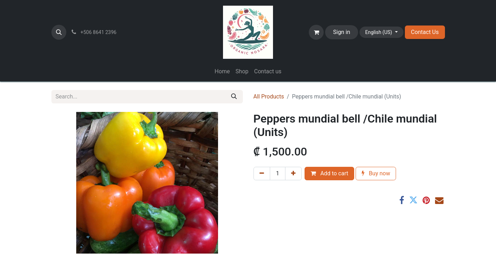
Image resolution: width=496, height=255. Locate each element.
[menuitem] (222, 71)
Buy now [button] (376, 173)
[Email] (439, 200)
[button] (58, 32)
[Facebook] (401, 200)
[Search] (234, 96)
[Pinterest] (426, 200)
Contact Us (425, 32)
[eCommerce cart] (316, 32)
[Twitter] (413, 200)
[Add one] (293, 173)
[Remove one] (261, 173)
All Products (268, 96)
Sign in (341, 32)
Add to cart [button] (329, 173)
